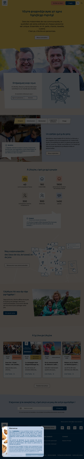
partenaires (16, 431)
